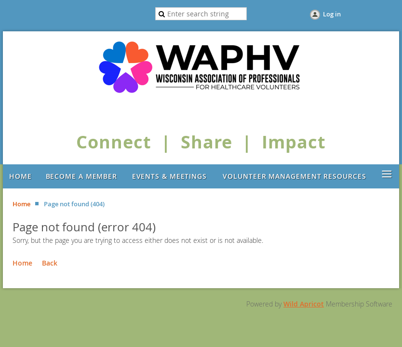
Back (49, 262)
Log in (332, 14)
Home (21, 204)
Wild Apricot (303, 303)
